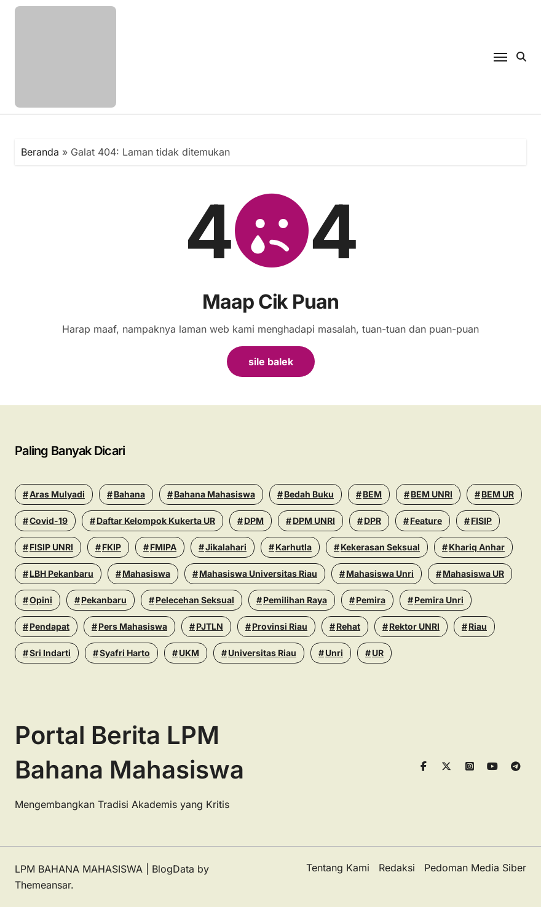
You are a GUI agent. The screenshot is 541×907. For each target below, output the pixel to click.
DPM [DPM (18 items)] (254, 520)
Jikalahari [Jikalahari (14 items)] (226, 547)
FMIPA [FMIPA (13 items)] (163, 547)
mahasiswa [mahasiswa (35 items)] (146, 573)
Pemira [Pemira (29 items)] (370, 600)
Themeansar (43, 885)
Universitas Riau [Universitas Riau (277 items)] (262, 653)
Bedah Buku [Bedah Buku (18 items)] (309, 494)
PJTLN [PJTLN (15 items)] (209, 626)
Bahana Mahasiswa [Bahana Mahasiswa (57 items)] (214, 494)
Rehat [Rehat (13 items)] (348, 626)
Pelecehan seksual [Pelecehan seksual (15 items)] (195, 600)
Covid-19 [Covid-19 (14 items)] (49, 520)
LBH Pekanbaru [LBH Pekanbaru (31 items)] (61, 573)
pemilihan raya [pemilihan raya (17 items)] (295, 600)
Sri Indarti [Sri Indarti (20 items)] (50, 653)
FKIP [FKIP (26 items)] (111, 547)
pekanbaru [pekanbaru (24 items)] (104, 600)
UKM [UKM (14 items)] (189, 653)
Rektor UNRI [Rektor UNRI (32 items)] (414, 626)
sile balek (270, 361)
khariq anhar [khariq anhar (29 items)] (477, 547)
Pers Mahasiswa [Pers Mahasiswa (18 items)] (132, 626)
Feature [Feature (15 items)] (426, 520)
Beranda (40, 152)
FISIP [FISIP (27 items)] (481, 520)
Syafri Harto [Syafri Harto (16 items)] (125, 653)
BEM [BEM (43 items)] (372, 494)
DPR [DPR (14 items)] (372, 520)
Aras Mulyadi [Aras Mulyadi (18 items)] (57, 494)
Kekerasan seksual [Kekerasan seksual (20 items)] (380, 547)
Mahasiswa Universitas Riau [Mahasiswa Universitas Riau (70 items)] (258, 573)
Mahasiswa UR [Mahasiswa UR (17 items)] (473, 573)
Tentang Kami (337, 867)
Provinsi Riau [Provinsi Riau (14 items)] (279, 626)
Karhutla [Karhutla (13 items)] (293, 547)
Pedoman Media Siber (475, 867)
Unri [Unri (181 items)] (334, 653)
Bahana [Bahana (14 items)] (129, 494)
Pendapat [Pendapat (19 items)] (49, 626)
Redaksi (397, 867)
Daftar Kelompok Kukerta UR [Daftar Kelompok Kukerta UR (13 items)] (156, 520)
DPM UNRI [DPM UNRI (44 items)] (314, 520)
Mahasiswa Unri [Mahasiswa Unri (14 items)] (380, 573)
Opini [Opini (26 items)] (41, 600)
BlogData (173, 869)
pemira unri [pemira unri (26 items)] (439, 600)
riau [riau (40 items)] (477, 626)
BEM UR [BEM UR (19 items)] (497, 494)
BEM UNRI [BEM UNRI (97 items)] (431, 494)
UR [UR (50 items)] (378, 653)
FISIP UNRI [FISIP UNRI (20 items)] (51, 547)
